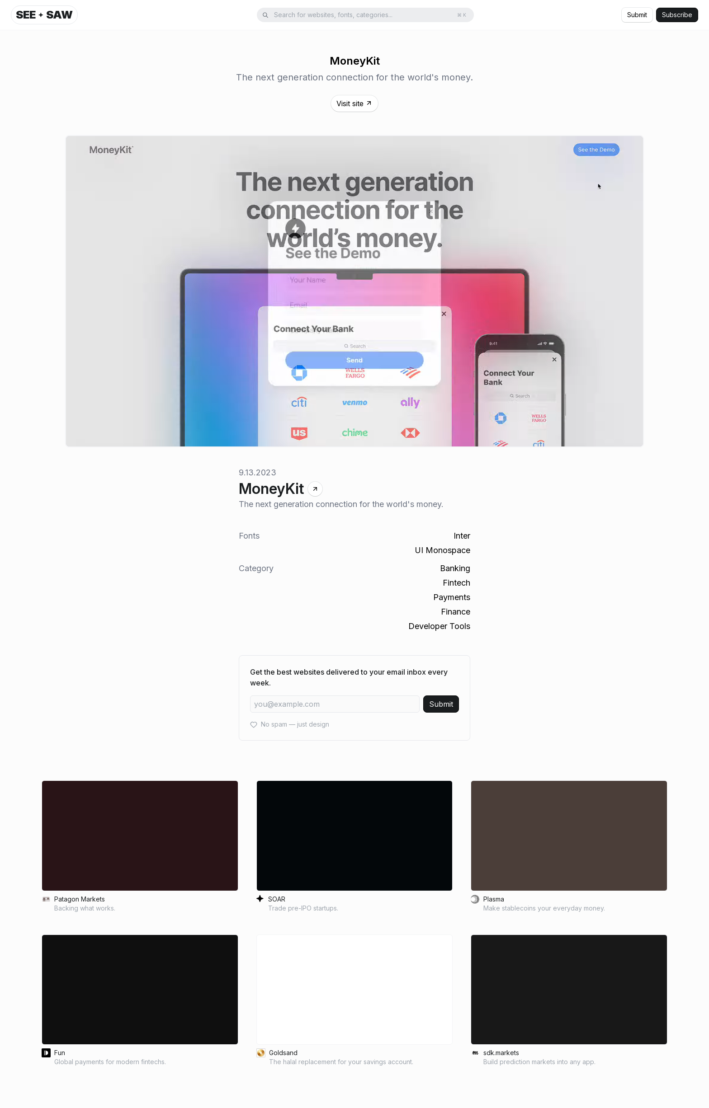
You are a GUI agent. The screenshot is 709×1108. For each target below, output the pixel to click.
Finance (455, 611)
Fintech (456, 582)
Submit (637, 15)
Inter (462, 535)
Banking (455, 568)
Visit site (354, 103)
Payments (451, 597)
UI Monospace (442, 550)
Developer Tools (439, 626)
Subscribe (677, 15)
